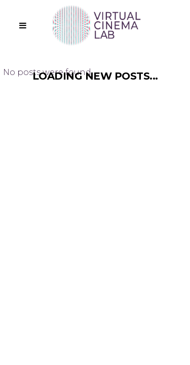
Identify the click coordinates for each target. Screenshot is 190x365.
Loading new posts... (95, 76)
